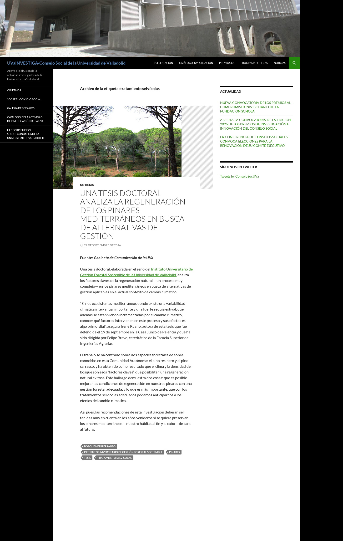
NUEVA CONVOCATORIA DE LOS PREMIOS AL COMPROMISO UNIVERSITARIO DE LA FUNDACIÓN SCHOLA (255, 107)
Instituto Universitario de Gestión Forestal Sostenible (123, 452)
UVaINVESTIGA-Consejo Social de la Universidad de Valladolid (66, 63)
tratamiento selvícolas (114, 457)
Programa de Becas (254, 62)
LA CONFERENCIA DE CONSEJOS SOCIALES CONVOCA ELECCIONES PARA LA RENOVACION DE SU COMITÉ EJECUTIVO (254, 141)
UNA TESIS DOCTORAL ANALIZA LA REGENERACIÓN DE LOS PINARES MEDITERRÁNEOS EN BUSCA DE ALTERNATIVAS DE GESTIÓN (133, 214)
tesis (87, 457)
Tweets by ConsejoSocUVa (239, 176)
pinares (174, 452)
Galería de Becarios (21, 108)
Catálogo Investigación (196, 62)
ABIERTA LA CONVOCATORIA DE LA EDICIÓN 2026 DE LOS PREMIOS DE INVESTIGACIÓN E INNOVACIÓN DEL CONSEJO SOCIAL (255, 124)
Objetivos (14, 90)
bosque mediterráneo (100, 446)
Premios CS (226, 62)
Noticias (280, 62)
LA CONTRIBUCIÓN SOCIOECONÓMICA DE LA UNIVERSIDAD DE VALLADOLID (25, 133)
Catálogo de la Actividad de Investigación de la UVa (25, 119)
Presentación (163, 62)
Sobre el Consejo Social (24, 99)
